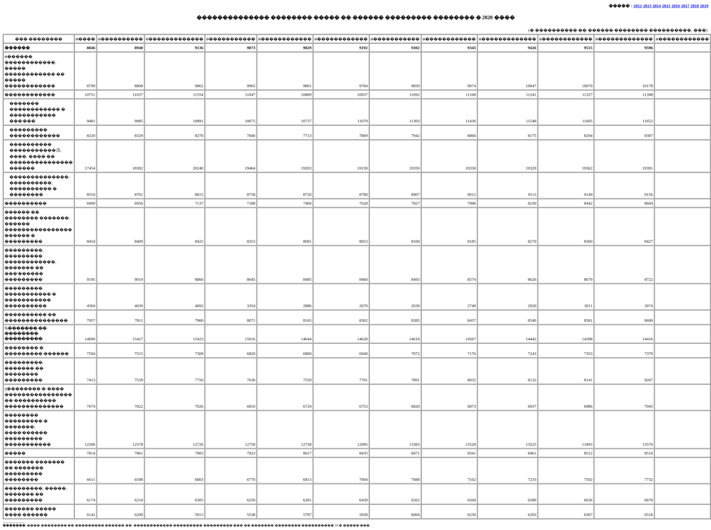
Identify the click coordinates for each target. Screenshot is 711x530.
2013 (647, 5)
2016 (675, 5)
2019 (704, 5)
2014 (657, 5)
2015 (666, 5)
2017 (685, 5)
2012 (637, 5)
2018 (695, 5)
